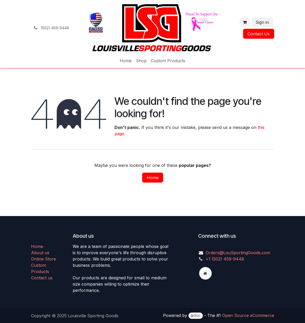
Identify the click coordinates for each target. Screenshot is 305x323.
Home (153, 177)
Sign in (262, 22)
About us (40, 252)
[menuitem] (126, 60)
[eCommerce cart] (244, 22)
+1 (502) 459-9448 (225, 259)
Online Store (43, 259)
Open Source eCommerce (248, 315)
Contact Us (259, 33)
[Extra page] (205, 273)
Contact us (42, 277)
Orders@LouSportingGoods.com (238, 252)
